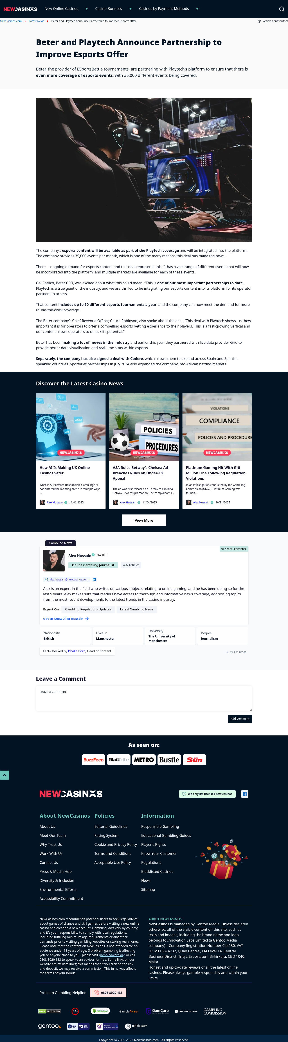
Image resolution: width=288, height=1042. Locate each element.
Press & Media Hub (56, 871)
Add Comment (240, 719)
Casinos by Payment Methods (164, 8)
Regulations (151, 862)
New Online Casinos (61, 8)
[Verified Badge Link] (100, 1011)
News (145, 880)
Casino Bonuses (108, 8)
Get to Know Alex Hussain (66, 619)
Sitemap (148, 889)
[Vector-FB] (244, 794)
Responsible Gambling (160, 826)
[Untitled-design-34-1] (157, 1011)
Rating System (106, 835)
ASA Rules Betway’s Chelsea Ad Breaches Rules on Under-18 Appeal (140, 473)
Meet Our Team (53, 835)
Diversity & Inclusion (57, 880)
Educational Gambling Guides (166, 835)
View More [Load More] (144, 520)
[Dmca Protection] (49, 1011)
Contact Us (49, 862)
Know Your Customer (159, 853)
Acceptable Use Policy (112, 862)
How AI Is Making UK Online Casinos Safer (65, 470)
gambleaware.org (112, 955)
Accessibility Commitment (61, 898)
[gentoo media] (49, 1026)
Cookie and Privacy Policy (115, 844)
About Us (47, 826)
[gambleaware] (128, 1011)
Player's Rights (153, 844)
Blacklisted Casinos (157, 871)
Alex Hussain (57, 502)
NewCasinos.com (11, 21)
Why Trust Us (51, 844)
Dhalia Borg (76, 651)
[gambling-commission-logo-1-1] (215, 1011)
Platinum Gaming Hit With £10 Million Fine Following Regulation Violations (216, 473)
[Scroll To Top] (4, 775)
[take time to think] (186, 1011)
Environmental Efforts (58, 889)
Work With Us (51, 853)
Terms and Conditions (112, 853)
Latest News (36, 21)
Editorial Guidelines (110, 826)
